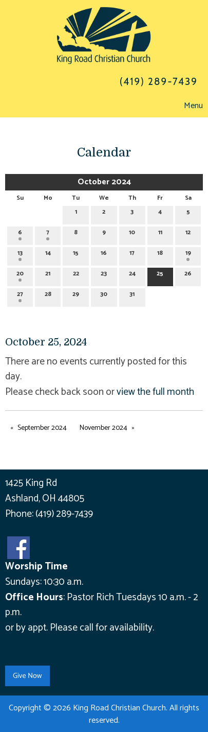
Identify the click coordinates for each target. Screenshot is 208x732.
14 (48, 254)
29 (75, 295)
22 (76, 275)
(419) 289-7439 (64, 514)
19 (188, 254)
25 (160, 275)
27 (20, 295)
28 (48, 295)
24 (132, 275)
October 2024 (104, 182)
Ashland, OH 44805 (44, 499)
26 (188, 275)
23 (104, 275)
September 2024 (42, 428)
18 (160, 254)
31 (132, 295)
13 (20, 254)
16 (104, 254)
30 (103, 295)
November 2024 (103, 428)
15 (76, 254)
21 (47, 275)
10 (132, 234)
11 (160, 234)
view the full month (155, 392)
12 (188, 234)
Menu (188, 106)
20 (20, 275)
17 (132, 254)
